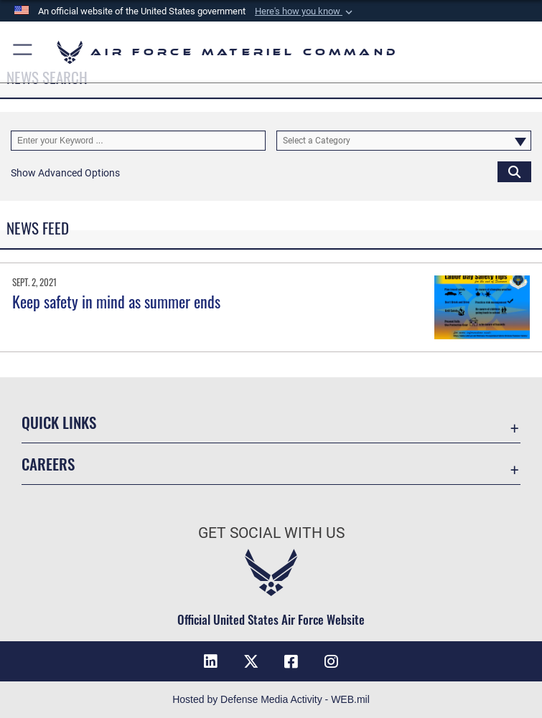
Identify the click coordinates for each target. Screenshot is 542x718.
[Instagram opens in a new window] (331, 661)
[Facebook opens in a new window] (291, 661)
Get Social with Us (271, 533)
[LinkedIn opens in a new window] (211, 661)
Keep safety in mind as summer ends (116, 301)
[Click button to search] (514, 171)
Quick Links (59, 422)
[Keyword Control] (138, 141)
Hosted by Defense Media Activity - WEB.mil (271, 699)
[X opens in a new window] (251, 661)
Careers (48, 464)
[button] (305, 11)
